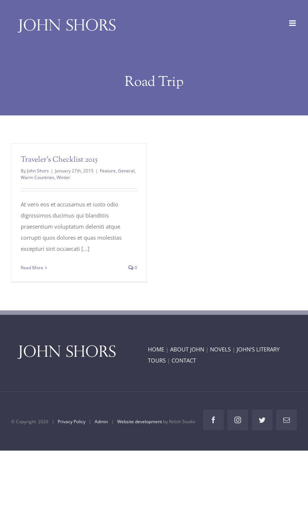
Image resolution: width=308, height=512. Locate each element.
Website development (139, 421)
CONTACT (184, 360)
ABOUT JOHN (187, 349)
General (126, 171)
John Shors (38, 171)
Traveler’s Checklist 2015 (59, 160)
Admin (101, 421)
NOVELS (220, 349)
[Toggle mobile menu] (293, 23)
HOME (156, 349)
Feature (108, 171)
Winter (63, 177)
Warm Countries (37, 177)
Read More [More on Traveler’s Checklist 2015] (32, 268)
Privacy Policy (71, 421)
